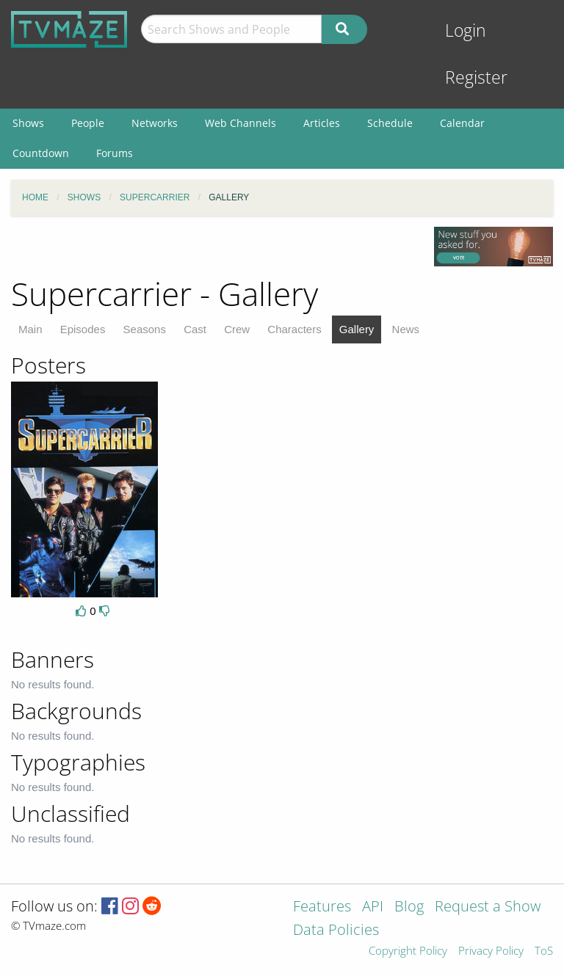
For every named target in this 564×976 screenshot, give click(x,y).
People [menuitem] (87, 123)
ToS (544, 951)
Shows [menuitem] (28, 123)
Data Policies (336, 930)
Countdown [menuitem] (40, 153)
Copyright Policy (408, 951)
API (372, 907)
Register (476, 77)
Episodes (83, 329)
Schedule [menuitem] (390, 123)
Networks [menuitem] (154, 123)
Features (322, 907)
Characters (294, 329)
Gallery (357, 329)
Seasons (144, 329)
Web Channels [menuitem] (240, 123)
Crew (237, 329)
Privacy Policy (491, 951)
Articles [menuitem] (321, 123)
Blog (409, 907)
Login (465, 30)
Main (30, 329)
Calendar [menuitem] (462, 123)
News (406, 329)
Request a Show (487, 907)
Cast (195, 329)
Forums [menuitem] (114, 153)
